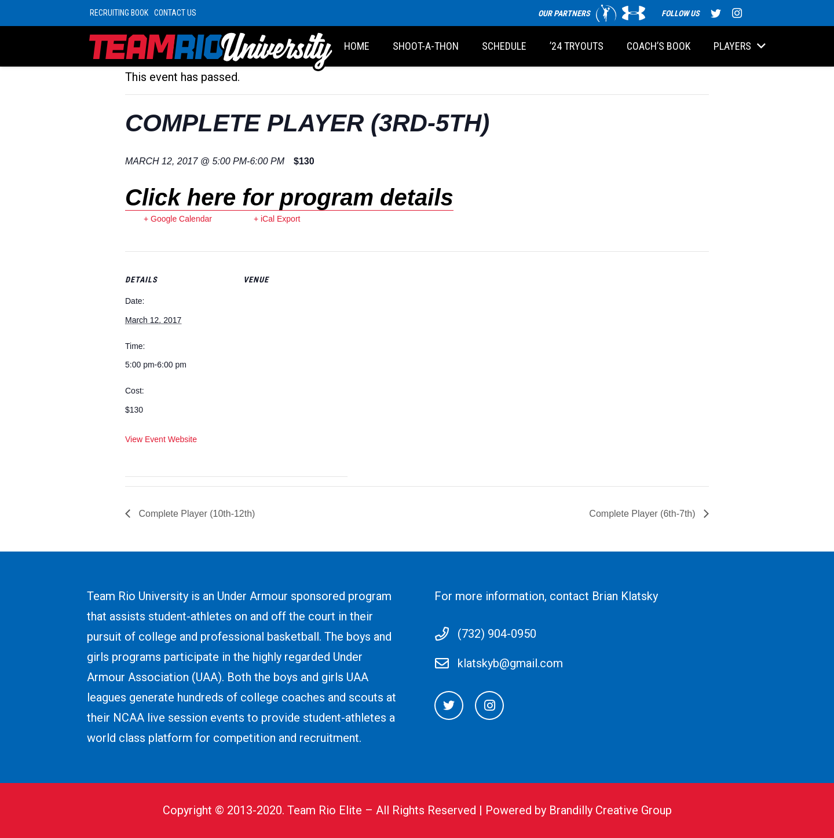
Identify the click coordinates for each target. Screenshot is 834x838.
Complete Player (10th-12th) (195, 514)
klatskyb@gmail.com (510, 663)
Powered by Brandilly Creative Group (578, 810)
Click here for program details (289, 197)
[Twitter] (448, 705)
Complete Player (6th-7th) (643, 514)
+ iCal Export (277, 218)
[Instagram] (489, 705)
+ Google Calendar (178, 218)
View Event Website (161, 439)
